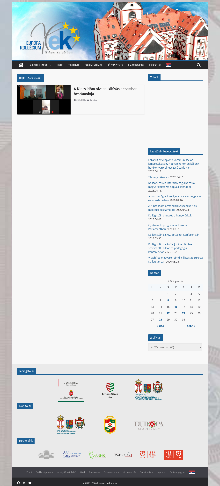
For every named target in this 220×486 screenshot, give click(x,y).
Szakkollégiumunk (44, 472)
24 (183, 313)
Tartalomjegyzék (177, 472)
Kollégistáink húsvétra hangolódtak (169, 215)
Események (74, 65)
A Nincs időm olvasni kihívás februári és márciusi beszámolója (172, 207)
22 (168, 313)
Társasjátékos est (159, 177)
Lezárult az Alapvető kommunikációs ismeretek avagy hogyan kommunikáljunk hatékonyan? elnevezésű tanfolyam (173, 163)
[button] (49, 65)
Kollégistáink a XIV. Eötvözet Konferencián (173, 234)
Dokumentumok (93, 65)
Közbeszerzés (115, 65)
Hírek (60, 65)
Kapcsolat (155, 65)
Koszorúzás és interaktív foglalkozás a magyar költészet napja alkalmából (171, 184)
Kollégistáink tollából (66, 472)
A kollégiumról (39, 65)
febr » (191, 326)
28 (160, 319)
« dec (160, 326)
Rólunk (28, 472)
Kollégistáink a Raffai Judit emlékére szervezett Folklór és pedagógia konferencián (170, 248)
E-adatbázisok (136, 65)
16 (175, 306)
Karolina (93, 100)
